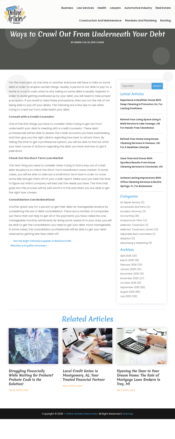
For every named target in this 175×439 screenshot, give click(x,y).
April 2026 (125, 275)
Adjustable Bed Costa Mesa (136, 254)
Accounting (127, 235)
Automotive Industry (138, 8)
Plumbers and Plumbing (141, 20)
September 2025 (130, 307)
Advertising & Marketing (134, 263)
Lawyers (115, 8)
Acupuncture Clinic (131, 240)
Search (157, 106)
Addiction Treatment (132, 245)
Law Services (85, 8)
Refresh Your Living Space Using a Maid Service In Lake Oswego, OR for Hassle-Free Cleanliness (140, 143)
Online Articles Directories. (82, 433)
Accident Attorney (130, 231)
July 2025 (125, 316)
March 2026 (127, 280)
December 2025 (129, 293)
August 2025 (127, 311)
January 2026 (128, 289)
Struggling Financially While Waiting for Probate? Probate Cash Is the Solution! (31, 397)
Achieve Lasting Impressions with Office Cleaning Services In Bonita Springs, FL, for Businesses (140, 202)
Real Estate (163, 8)
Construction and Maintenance (100, 20)
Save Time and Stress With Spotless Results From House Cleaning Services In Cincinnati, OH (141, 182)
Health (102, 8)
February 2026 (128, 284)
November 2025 (129, 298)
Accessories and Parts (133, 226)
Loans (100, 62)
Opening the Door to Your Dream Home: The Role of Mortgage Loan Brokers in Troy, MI (138, 397)
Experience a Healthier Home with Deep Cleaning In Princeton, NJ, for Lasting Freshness (141, 124)
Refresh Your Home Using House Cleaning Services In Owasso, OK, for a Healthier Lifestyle (140, 163)
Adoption (125, 258)
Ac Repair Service (130, 222)
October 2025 (128, 302)
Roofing (165, 20)
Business (67, 8)
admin (77, 62)
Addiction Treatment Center (136, 249)
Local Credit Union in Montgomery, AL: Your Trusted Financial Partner (84, 395)
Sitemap (128, 433)
